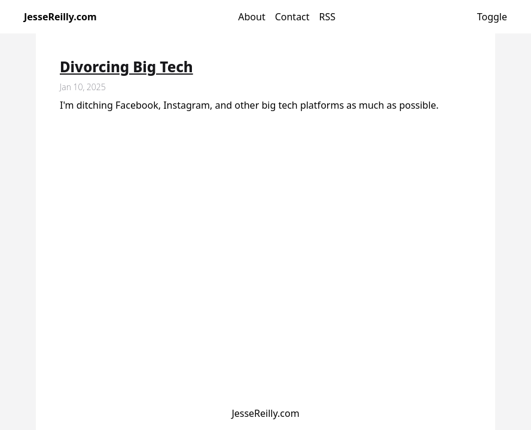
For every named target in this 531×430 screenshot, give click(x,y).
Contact (292, 16)
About (251, 16)
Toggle (492, 16)
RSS (327, 16)
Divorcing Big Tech (126, 66)
